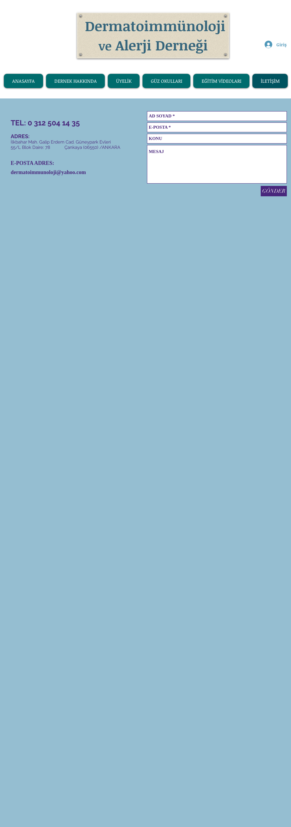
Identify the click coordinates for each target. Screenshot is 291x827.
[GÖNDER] (274, 191)
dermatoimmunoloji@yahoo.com (48, 172)
